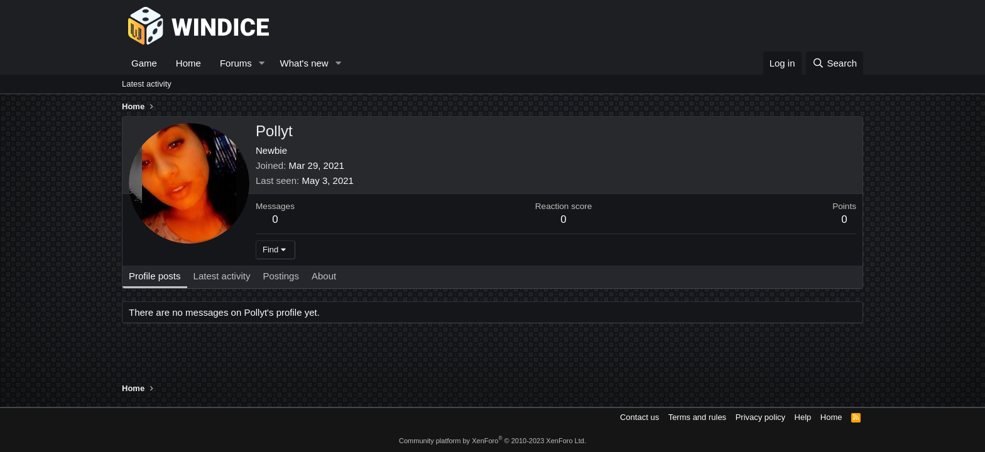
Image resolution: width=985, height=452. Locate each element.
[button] (262, 63)
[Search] (834, 63)
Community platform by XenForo (492, 440)
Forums (236, 63)
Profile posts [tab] (155, 276)
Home (188, 63)
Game (144, 63)
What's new (304, 63)
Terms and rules (697, 417)
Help (803, 417)
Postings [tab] (281, 276)
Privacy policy (760, 417)
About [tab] (324, 276)
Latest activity (146, 84)
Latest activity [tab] (222, 276)
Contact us (639, 417)
